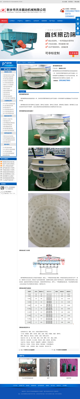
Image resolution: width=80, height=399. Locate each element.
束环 (48, 378)
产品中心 (20, 21)
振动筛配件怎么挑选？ (8, 176)
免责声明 (56, 391)
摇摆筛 (47, 385)
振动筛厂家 (21, 385)
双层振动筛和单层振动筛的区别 (11, 172)
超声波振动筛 (41, 385)
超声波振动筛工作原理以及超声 (11, 168)
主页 (19, 62)
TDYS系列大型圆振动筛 (9, 103)
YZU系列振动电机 (7, 151)
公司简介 (12, 21)
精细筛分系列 (8, 72)
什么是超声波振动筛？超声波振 (11, 180)
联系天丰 (59, 385)
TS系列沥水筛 (6, 94)
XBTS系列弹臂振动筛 (8, 113)
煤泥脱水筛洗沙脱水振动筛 (10, 162)
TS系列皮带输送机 (7, 124)
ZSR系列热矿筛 (7, 107)
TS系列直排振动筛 (7, 86)
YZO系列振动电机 (7, 147)
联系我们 (70, 1)
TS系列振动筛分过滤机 (8, 75)
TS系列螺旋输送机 (7, 126)
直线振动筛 (33, 385)
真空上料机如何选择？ (8, 166)
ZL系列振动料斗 (7, 142)
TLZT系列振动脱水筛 (8, 111)
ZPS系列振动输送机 (8, 128)
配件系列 (6, 144)
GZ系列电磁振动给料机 (9, 138)
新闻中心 (28, 21)
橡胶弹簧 (68, 378)
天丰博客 (65, 385)
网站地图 (77, 1)
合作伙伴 (36, 21)
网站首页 (4, 21)
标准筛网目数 (6, 155)
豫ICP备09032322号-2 (49, 391)
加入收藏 (64, 1)
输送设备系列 (8, 116)
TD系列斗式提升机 (7, 119)
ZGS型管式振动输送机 (8, 130)
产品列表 (8, 63)
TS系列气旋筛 (6, 88)
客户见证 (52, 21)
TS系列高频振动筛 (7, 90)
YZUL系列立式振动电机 (9, 149)
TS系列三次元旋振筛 (8, 84)
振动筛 (27, 385)
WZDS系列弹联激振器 (8, 153)
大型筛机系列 (8, 100)
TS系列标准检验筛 (7, 96)
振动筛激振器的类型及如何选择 (11, 178)
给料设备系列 (8, 133)
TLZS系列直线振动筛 (8, 82)
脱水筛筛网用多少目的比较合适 (11, 174)
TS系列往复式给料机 (8, 136)
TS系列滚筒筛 (6, 92)
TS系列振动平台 (7, 121)
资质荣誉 (44, 21)
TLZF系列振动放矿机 (8, 109)
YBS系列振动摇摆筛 (8, 79)
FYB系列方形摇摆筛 (8, 80)
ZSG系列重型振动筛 (8, 105)
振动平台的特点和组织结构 (10, 164)
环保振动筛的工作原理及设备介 (11, 170)
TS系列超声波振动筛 (8, 77)
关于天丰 (15, 385)
